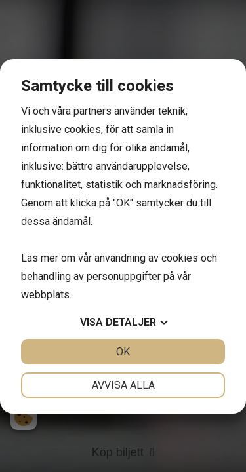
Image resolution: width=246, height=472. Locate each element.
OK (123, 351)
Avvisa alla (123, 385)
